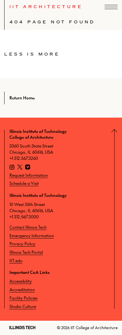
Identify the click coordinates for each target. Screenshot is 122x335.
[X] (19, 168)
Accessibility (20, 281)
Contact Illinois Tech (28, 227)
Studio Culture (22, 306)
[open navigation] (111, 7)
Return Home (22, 98)
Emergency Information (31, 235)
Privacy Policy (22, 244)
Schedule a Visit (24, 183)
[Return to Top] (117, 219)
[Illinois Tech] (22, 327)
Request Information (28, 175)
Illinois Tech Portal (26, 252)
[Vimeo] (27, 168)
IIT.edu (15, 261)
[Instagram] (12, 168)
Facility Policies (23, 298)
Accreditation (22, 289)
